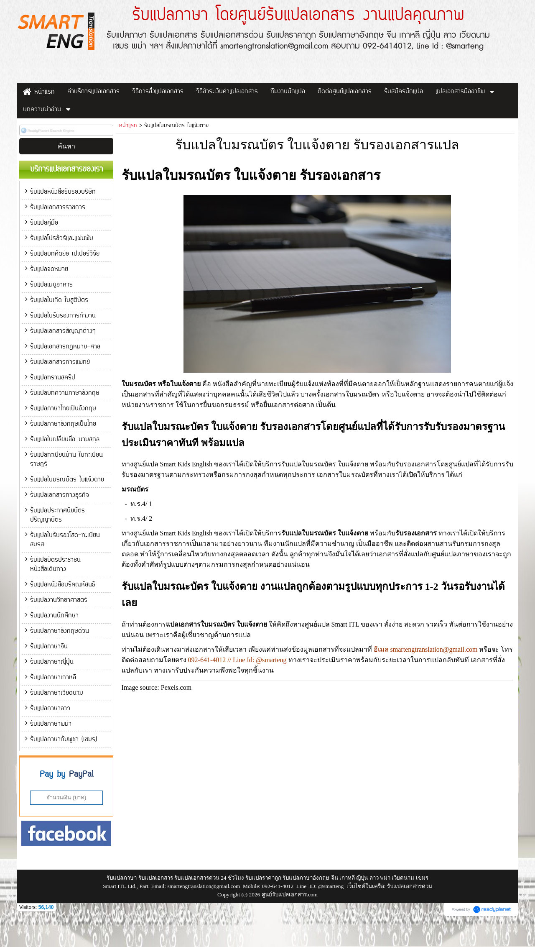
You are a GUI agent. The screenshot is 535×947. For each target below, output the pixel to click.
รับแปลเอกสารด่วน (409, 913)
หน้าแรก (128, 126)
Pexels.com (176, 687)
